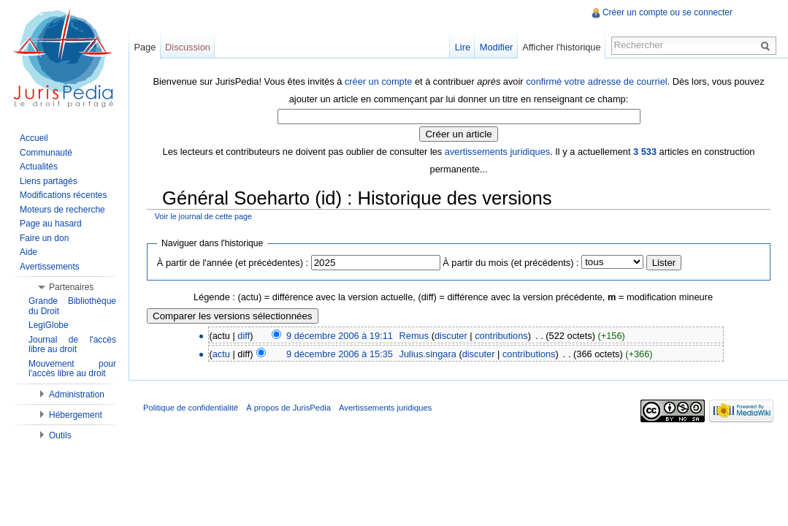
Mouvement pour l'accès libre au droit (72, 369)
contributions (501, 335)
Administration (76, 394)
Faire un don (44, 238)
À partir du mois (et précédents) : (510, 262)
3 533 (645, 151)
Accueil (34, 138)
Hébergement (75, 415)
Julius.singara (427, 353)
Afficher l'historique (561, 47)
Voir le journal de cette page (203, 216)
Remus (414, 335)
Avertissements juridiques (385, 407)
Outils (60, 435)
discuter (451, 335)
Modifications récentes (63, 195)
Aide (28, 252)
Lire (462, 47)
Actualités (39, 166)
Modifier (496, 47)
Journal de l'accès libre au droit (72, 345)
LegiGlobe (48, 325)
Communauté (46, 153)
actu (221, 353)
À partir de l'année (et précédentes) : (232, 262)
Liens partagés (48, 181)
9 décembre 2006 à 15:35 (339, 353)
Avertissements (50, 267)
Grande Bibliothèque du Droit (72, 306)
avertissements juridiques (497, 151)
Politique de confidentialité (190, 407)
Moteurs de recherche (62, 210)
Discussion (187, 47)
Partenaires (71, 287)
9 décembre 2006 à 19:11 (339, 335)
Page (145, 47)
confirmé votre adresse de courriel (596, 81)
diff (243, 335)
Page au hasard (51, 223)
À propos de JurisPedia (288, 407)
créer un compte (378, 81)
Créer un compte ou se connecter (667, 12)
